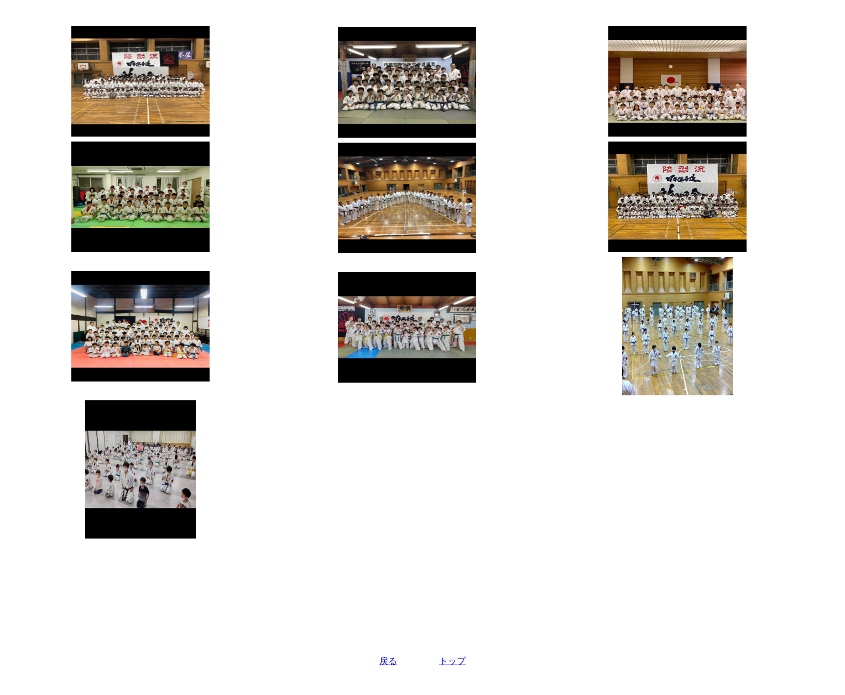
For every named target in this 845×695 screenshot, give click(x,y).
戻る (388, 661)
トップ (452, 661)
